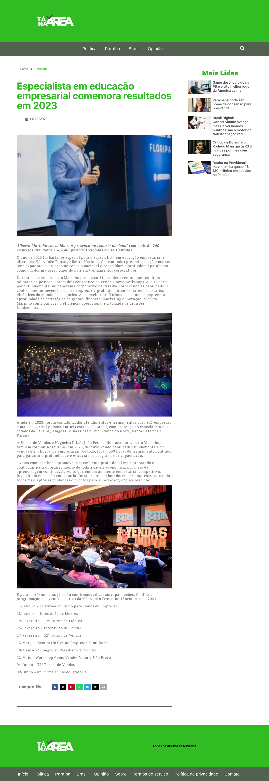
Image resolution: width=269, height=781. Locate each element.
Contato (232, 774)
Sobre (121, 774)
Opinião (155, 48)
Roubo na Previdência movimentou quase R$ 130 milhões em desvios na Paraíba (232, 168)
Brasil (134, 48)
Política (89, 48)
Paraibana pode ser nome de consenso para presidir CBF (232, 104)
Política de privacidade (196, 774)
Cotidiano (40, 69)
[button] (242, 48)
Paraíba (112, 48)
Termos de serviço (150, 774)
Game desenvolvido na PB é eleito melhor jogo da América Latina (231, 86)
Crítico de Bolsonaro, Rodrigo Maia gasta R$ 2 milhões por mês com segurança (232, 148)
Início (23, 774)
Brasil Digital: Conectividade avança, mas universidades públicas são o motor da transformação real (232, 125)
